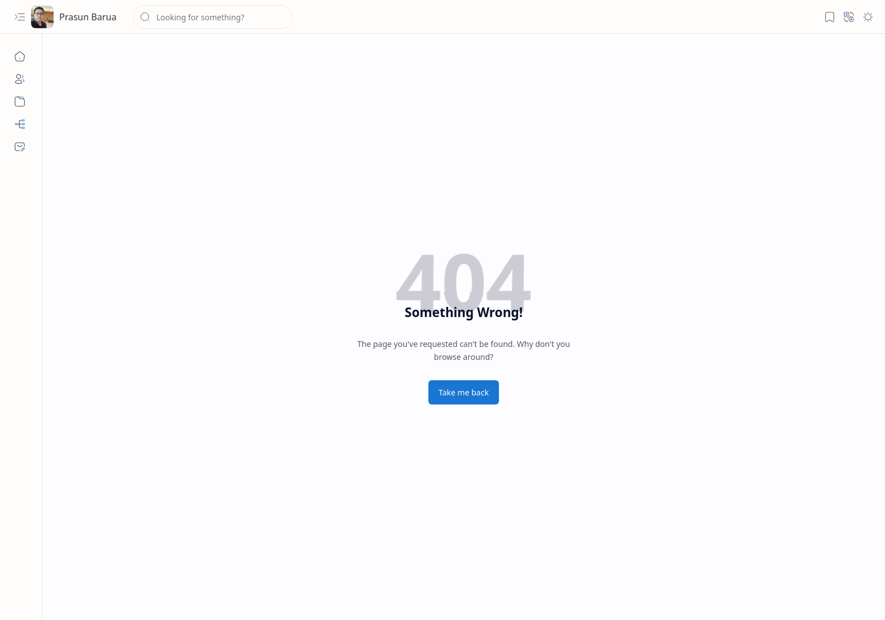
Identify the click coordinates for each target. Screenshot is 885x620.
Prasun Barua (87, 17)
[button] (19, 16)
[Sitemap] (19, 124)
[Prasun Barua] (42, 17)
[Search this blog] (213, 17)
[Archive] (19, 101)
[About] (19, 79)
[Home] (19, 56)
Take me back (464, 392)
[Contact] (19, 146)
